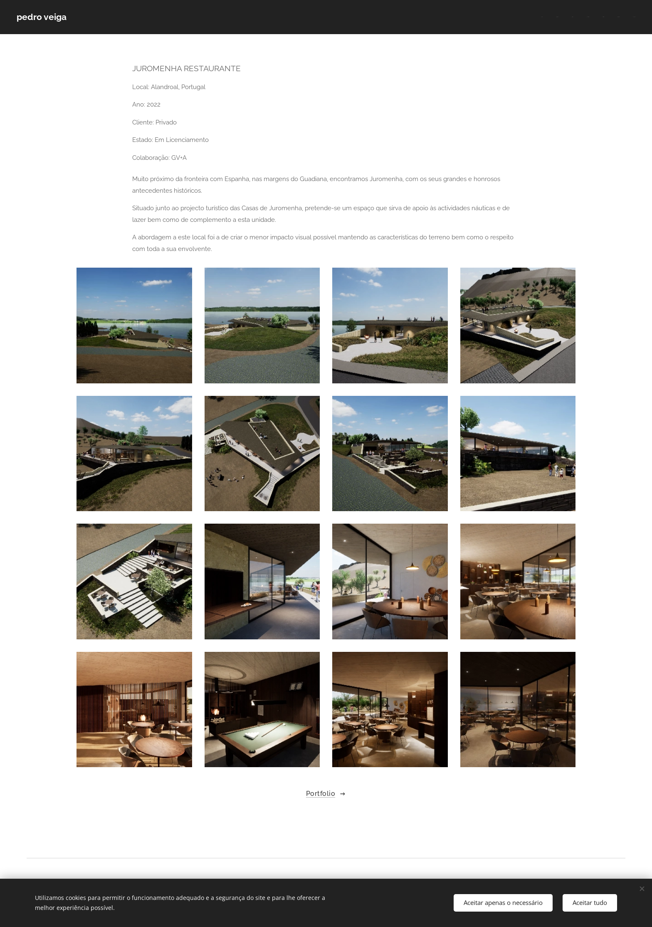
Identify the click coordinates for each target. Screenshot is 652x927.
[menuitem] (557, 17)
